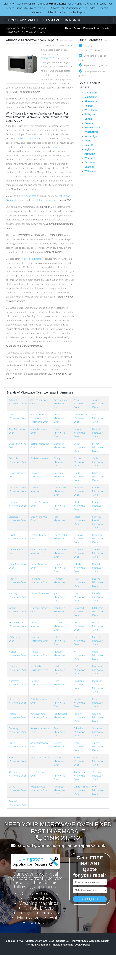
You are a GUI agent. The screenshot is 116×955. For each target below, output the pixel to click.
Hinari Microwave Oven (59, 568)
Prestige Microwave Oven (59, 703)
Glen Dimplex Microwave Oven (61, 553)
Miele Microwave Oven (98, 655)
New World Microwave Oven (98, 670)
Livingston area (28, 195)
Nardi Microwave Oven (59, 670)
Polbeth (88, 105)
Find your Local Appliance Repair (90, 941)
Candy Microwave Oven (59, 462)
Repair (77, 28)
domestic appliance (48, 199)
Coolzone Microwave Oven (59, 476)
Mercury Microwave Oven (59, 655)
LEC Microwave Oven (79, 626)
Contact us (62, 941)
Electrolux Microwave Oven (98, 506)
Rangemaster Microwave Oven (60, 717)
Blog (51, 941)
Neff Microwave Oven (79, 670)
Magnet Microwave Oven (98, 641)
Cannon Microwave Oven (79, 462)
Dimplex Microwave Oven (98, 491)
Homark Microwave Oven (98, 568)
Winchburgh (91, 132)
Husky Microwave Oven (79, 582)
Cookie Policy (82, 944)
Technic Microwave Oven (59, 761)
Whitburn (89, 158)
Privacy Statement (62, 944)
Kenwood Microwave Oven (79, 611)
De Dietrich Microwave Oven (60, 491)
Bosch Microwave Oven (79, 447)
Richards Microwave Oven (79, 717)
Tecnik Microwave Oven (79, 761)
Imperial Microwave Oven (98, 597)
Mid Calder (90, 97)
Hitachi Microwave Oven (79, 568)
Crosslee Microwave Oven (98, 476)
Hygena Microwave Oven (98, 582)
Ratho (87, 140)
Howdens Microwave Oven (59, 582)
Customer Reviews (36, 941)
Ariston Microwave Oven (59, 418)
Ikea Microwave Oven (79, 597)
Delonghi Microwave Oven (79, 491)
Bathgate (89, 114)
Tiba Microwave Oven (59, 776)
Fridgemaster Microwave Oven (60, 538)
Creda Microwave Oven (79, 476)
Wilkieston (90, 171)
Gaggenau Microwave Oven (98, 538)
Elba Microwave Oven (59, 506)
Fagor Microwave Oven (59, 520)
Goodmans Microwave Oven (79, 553)
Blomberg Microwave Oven (59, 447)
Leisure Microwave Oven (98, 626)
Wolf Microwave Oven (98, 790)
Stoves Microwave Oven (98, 746)
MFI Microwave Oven (79, 655)
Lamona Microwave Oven (59, 626)
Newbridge (90, 136)
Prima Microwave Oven (98, 703)
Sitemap (10, 941)
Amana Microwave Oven (98, 403)
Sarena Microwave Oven (59, 732)
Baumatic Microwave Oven (98, 433)
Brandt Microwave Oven (98, 447)
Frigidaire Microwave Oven (79, 538)
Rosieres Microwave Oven (98, 717)
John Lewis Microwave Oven (59, 611)
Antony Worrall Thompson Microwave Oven (39, 418)
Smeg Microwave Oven (79, 746)
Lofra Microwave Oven (59, 641)
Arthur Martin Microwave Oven (81, 418)
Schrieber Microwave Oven (98, 732)
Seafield (89, 167)
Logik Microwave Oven (79, 641)
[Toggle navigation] (109, 20)
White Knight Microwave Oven (81, 790)
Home (68, 28)
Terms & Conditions (38, 944)
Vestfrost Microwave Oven (98, 776)
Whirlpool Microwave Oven (59, 790)
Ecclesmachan (92, 127)
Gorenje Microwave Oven (98, 553)
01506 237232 (57, 3)
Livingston (90, 92)
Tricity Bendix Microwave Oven (81, 776)
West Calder (91, 110)
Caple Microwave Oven (98, 462)
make (15, 199)
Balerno (88, 145)
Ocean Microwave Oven (59, 684)
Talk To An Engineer (33, 258)
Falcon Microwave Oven (79, 520)
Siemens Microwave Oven (59, 746)
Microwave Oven (91, 28)
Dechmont (90, 162)
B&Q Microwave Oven (59, 433)
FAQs (20, 941)
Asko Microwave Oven (98, 418)
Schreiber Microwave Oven (79, 732)
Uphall (88, 119)
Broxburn (89, 123)
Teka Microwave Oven (98, 761)
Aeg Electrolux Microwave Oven (61, 403)
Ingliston (89, 149)
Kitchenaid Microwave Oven (98, 611)
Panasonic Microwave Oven (79, 684)
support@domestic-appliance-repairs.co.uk (61, 845)
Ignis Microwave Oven (59, 597)
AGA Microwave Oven (79, 403)
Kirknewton (91, 101)
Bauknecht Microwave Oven (79, 433)
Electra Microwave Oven (79, 506)
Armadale (89, 153)
